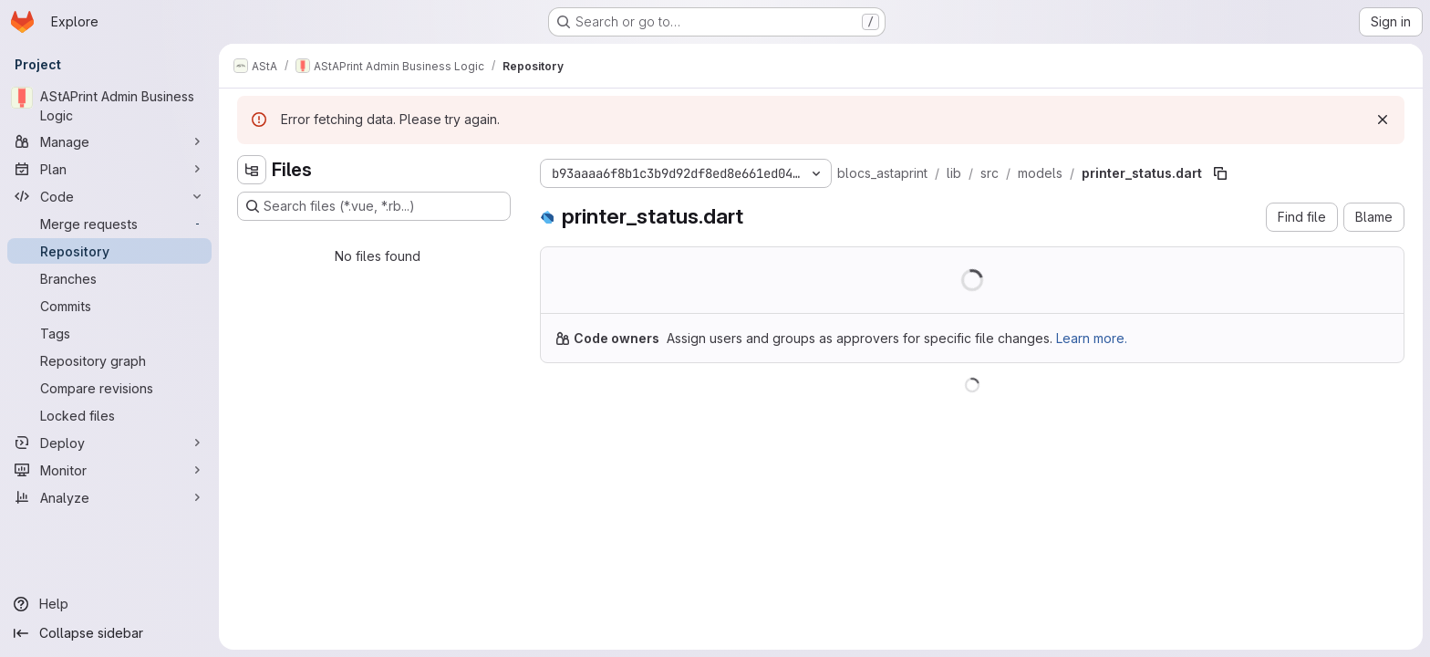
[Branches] (109, 278)
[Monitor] (109, 470)
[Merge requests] (109, 223)
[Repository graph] (109, 360)
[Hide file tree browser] (251, 169)
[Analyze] (109, 497)
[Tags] (109, 333)
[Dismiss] (1383, 119)
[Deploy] (109, 442)
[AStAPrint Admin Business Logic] (109, 106)
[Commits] (109, 305)
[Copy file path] (1220, 173)
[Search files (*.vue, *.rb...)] (374, 206)
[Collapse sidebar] (109, 633)
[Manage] (109, 141)
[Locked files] (109, 415)
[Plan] (109, 169)
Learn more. (1091, 338)
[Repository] (109, 251)
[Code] (109, 196)
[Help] (109, 604)
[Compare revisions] (109, 388)
